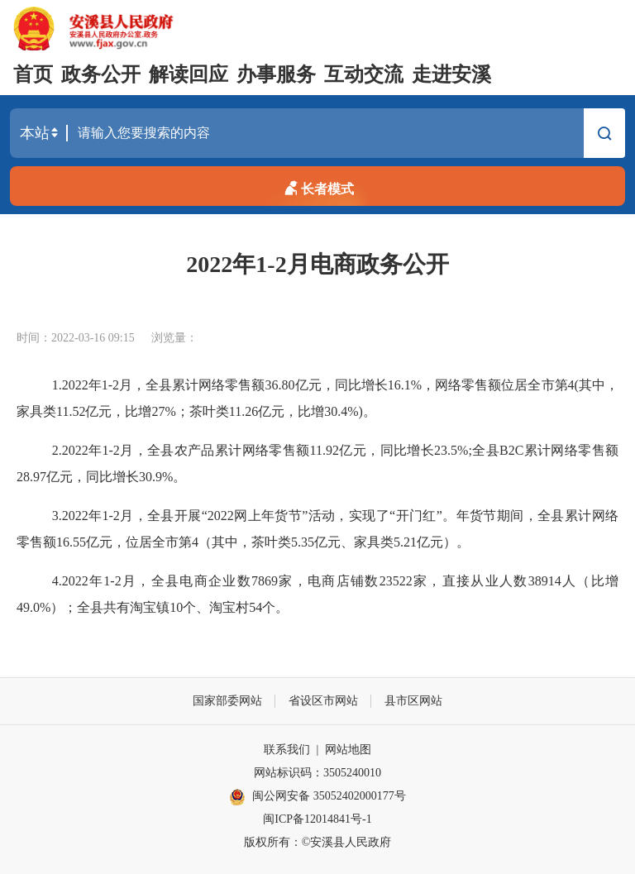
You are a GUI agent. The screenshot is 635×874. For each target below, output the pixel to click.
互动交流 (363, 74)
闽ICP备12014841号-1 (317, 819)
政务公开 (101, 74)
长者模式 (317, 186)
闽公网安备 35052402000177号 (317, 797)
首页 (33, 74)
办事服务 (276, 74)
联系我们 (287, 749)
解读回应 (188, 74)
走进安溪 (451, 74)
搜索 (604, 135)
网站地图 (348, 749)
